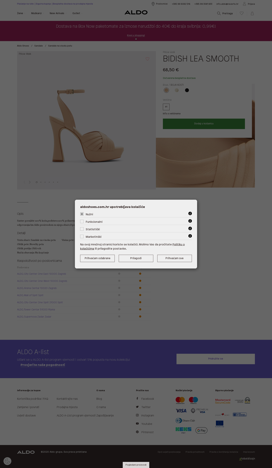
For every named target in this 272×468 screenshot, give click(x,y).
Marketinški (93, 236)
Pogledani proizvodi (136, 465)
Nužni (89, 214)
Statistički (93, 229)
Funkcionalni (94, 221)
